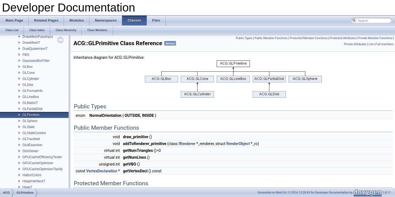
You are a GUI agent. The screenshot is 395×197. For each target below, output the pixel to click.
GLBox (27, 67)
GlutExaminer (32, 145)
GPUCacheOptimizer (37, 163)
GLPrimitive (31, 115)
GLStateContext (34, 133)
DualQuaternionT (34, 49)
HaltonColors (31, 175)
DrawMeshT (31, 43)
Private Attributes (355, 44)
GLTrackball (31, 139)
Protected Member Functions (309, 38)
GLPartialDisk (32, 109)
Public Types (244, 38)
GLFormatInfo (32, 91)
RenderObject (238, 143)
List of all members (381, 44)
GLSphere (30, 121)
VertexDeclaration (101, 171)
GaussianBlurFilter (36, 61)
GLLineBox (30, 97)
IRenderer (187, 143)
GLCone (28, 73)
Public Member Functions (271, 38)
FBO (25, 55)
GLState (28, 127)
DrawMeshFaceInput (37, 37)
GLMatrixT (30, 103)
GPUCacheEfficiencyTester (42, 157)
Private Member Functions (375, 38)
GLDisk (27, 85)
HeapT (27, 187)
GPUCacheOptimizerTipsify (42, 169)
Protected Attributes (343, 38)
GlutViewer (30, 151)
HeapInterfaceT (33, 181)
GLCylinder (30, 79)
